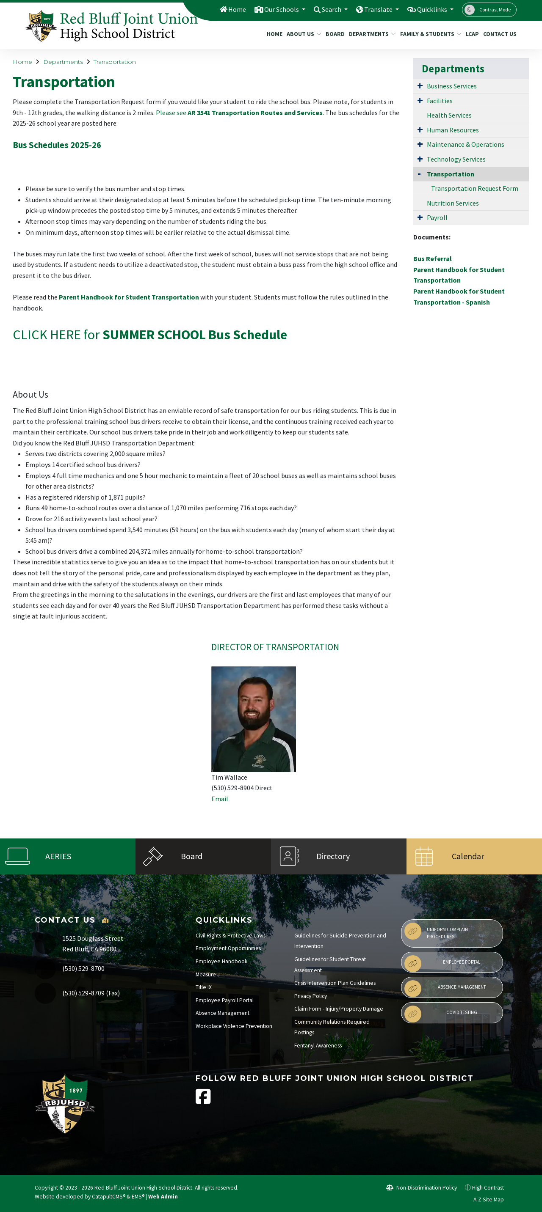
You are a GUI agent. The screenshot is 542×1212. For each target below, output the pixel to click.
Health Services (449, 115)
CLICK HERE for (150, 334)
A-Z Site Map (484, 1199)
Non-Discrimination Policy (421, 1187)
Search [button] (325, 9)
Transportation (115, 62)
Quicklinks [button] (431, 9)
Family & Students (427, 34)
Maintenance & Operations (465, 144)
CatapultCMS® (108, 1196)
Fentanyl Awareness (318, 1045)
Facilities (440, 100)
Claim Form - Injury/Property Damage (338, 1008)
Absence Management (222, 1013)
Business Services (452, 86)
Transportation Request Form (474, 188)
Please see (239, 112)
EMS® (138, 1196)
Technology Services (456, 159)
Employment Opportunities (228, 948)
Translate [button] (374, 9)
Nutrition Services (453, 203)
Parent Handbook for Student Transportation (129, 297)
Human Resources (453, 130)
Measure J (208, 974)
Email (219, 798)
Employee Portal (442, 963)
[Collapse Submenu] (419, 173)
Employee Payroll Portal (225, 1000)
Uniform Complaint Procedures (437, 931)
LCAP (471, 34)
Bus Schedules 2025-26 (57, 145)
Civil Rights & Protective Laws (230, 935)
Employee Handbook (222, 961)
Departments (370, 34)
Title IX (204, 987)
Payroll (437, 217)
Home (225, 9)
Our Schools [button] (272, 9)
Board (334, 34)
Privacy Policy (310, 996)
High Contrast (488, 1187)
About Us (302, 34)
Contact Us (498, 34)
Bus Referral (432, 258)
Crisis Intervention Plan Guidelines (335, 983)
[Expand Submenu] (420, 85)
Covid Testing (440, 1014)
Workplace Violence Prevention (234, 1026)
